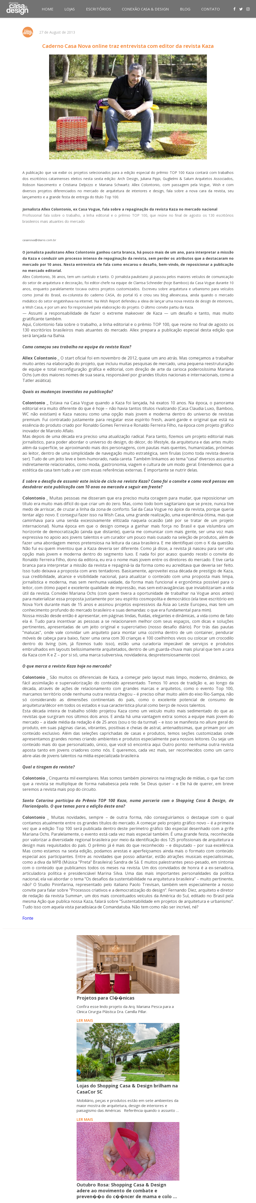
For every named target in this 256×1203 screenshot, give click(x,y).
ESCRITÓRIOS (98, 8)
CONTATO (210, 8)
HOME (47, 8)
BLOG (185, 8)
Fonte (27, 918)
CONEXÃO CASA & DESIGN (145, 8)
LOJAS (69, 8)
